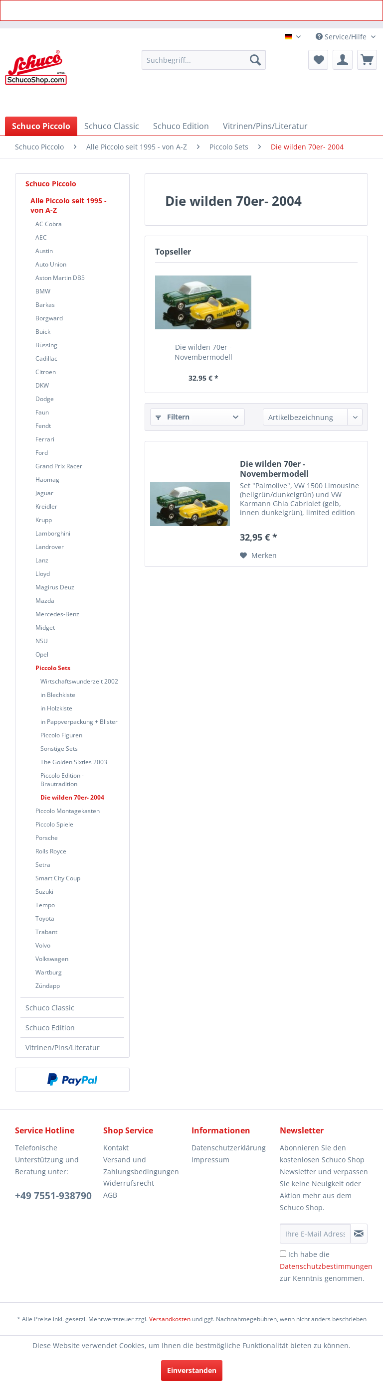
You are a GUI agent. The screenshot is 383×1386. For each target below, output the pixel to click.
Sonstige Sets (59, 748)
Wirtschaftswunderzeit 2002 (79, 681)
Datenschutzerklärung (229, 1147)
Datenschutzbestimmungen (326, 1266)
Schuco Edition (50, 1027)
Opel (41, 654)
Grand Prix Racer (58, 466)
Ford (41, 452)
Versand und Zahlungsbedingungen (141, 1165)
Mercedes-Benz (57, 614)
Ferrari (44, 439)
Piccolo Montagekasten (67, 811)
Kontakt (116, 1147)
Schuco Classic (49, 1007)
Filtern (173, 416)
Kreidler (46, 506)
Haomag (47, 479)
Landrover (49, 547)
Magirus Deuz (54, 587)
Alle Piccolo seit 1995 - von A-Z (68, 205)
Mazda (44, 600)
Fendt (43, 425)
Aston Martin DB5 (60, 278)
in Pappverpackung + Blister (79, 721)
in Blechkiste (57, 695)
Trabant (46, 932)
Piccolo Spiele (54, 824)
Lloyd (42, 573)
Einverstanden (191, 1370)
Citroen (45, 372)
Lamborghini (52, 533)
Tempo (45, 905)
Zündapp (47, 985)
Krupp (43, 520)
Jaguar (44, 493)
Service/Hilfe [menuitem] (342, 36)
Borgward (49, 318)
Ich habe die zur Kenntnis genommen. (326, 1266)
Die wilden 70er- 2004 (72, 797)
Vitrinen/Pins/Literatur (62, 1047)
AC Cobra (48, 224)
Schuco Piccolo (50, 183)
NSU (41, 641)
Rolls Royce (50, 851)
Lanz (41, 560)
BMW (42, 291)
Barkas (45, 304)
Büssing (46, 345)
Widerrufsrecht (128, 1183)
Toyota (44, 918)
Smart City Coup (57, 878)
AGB (110, 1195)
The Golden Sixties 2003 (73, 762)
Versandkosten (170, 1319)
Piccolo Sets (52, 668)
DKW (42, 385)
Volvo (42, 945)
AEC (41, 237)
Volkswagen (51, 959)
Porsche (46, 837)
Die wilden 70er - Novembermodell (203, 352)
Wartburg (48, 972)
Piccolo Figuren (61, 735)
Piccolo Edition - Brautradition (62, 779)
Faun (42, 412)
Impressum (210, 1159)
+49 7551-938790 (53, 1195)
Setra (42, 864)
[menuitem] (204, 60)
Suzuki (44, 891)
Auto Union (50, 264)
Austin (44, 251)
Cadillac (46, 358)
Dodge (44, 399)
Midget (45, 627)
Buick (42, 331)
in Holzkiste (56, 708)
